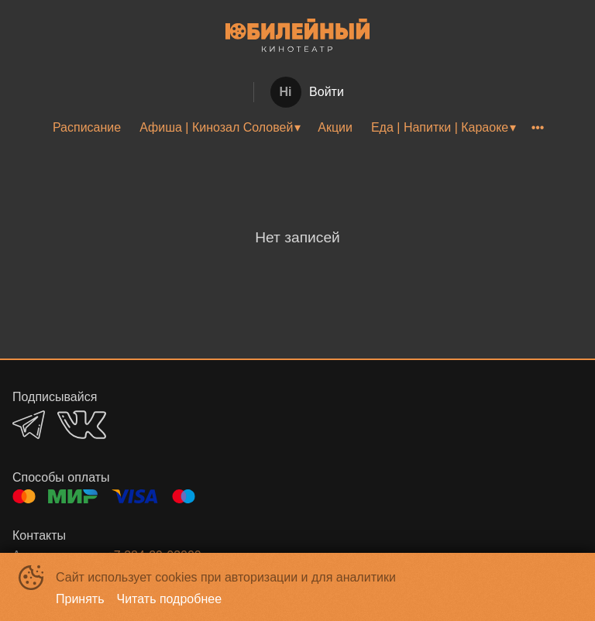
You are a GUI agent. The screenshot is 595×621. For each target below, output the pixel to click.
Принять (80, 599)
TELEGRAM (28, 424)
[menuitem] (86, 128)
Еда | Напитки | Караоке (439, 127)
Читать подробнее (169, 599)
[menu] (297, 128)
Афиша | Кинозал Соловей (216, 127)
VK (81, 424)
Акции (335, 127)
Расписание (87, 127)
